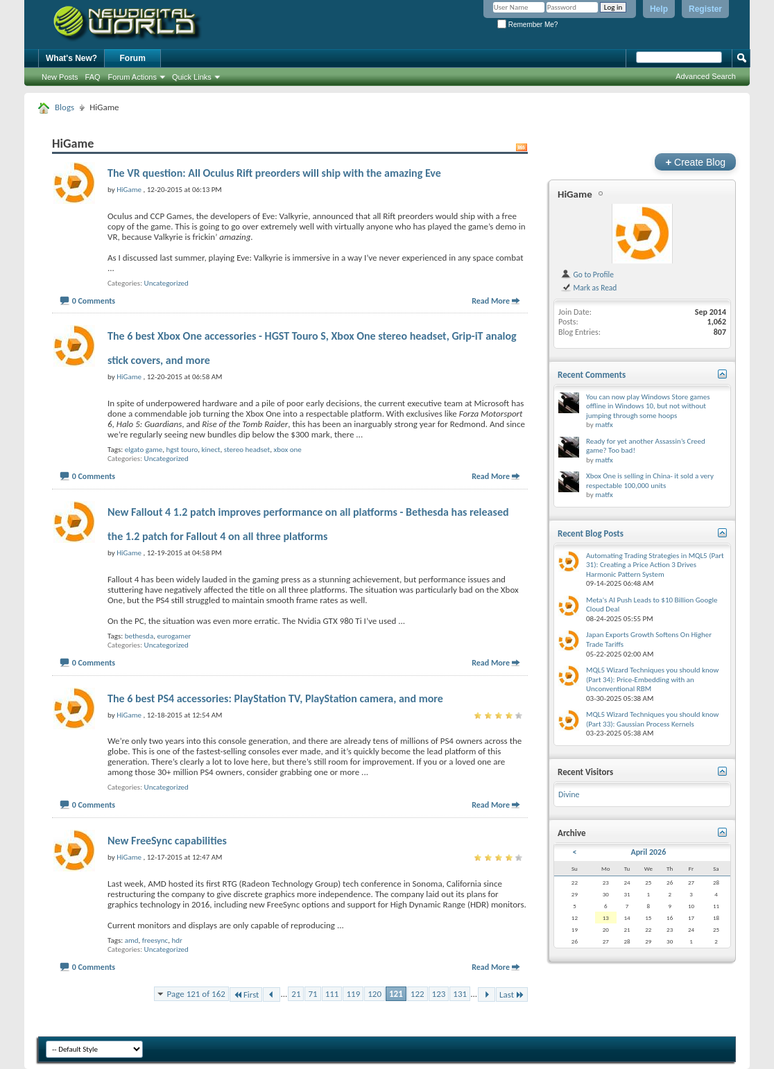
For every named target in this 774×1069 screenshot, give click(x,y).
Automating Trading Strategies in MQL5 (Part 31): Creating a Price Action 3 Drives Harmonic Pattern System (655, 565)
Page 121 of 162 (196, 994)
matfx (603, 424)
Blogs (64, 107)
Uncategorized (166, 283)
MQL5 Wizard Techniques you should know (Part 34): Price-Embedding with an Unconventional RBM (652, 679)
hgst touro (182, 449)
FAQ (93, 77)
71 (312, 994)
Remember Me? (527, 24)
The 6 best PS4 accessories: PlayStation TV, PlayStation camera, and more (275, 698)
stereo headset (247, 449)
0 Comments (93, 301)
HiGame (575, 194)
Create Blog (695, 162)
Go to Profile (587, 274)
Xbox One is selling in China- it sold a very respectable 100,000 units (650, 480)
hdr (177, 940)
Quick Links (192, 77)
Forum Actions (132, 77)
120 (374, 994)
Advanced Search (706, 76)
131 (460, 994)
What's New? (71, 58)
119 (353, 994)
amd (132, 940)
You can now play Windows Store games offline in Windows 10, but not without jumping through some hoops (648, 406)
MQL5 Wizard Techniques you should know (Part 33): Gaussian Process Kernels (652, 719)
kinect (210, 449)
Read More (491, 301)
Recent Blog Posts (591, 533)
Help (659, 9)
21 (295, 994)
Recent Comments (592, 375)
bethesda (139, 636)
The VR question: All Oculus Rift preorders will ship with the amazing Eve (274, 173)
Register (705, 9)
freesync (155, 940)
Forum (133, 58)
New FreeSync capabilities (167, 840)
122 (417, 994)
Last (511, 994)
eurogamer (174, 636)
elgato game (144, 449)
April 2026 (648, 852)
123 (439, 994)
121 (396, 994)
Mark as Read (588, 288)
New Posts (60, 77)
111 (332, 994)
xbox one (287, 449)
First (246, 994)
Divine (569, 794)
